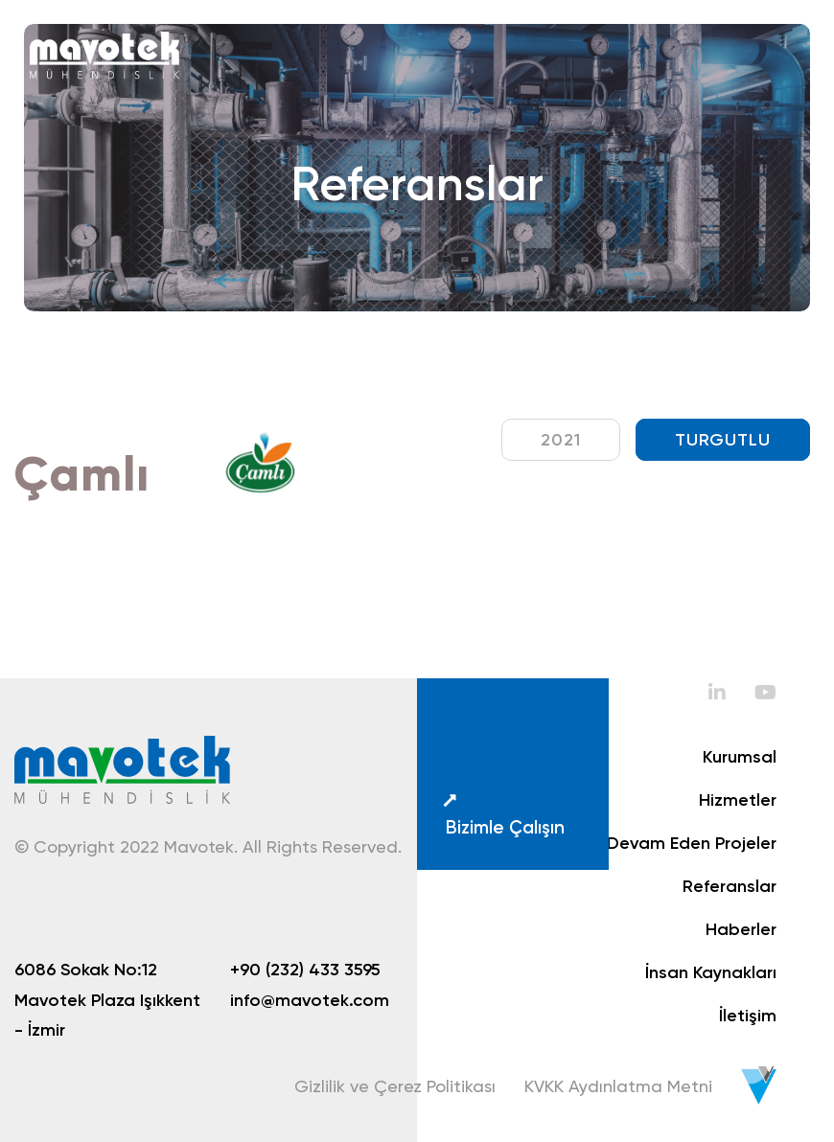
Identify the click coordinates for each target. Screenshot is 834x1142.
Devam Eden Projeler (691, 843)
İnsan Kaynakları (710, 972)
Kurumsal (739, 756)
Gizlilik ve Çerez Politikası (395, 1086)
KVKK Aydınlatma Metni (618, 1086)
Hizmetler (737, 800)
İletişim (747, 1015)
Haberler (741, 929)
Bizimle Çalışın (503, 814)
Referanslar (729, 886)
